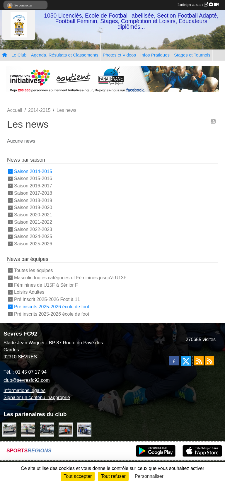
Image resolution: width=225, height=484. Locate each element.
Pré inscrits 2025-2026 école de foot (51, 306)
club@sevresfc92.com (27, 380)
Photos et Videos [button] (119, 54)
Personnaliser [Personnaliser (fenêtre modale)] (149, 476)
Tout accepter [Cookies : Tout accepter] (78, 476)
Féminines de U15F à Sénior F (46, 284)
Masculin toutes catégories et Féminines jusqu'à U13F (70, 277)
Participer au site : (198, 5)
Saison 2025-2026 (33, 243)
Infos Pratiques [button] (155, 54)
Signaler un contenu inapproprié (37, 397)
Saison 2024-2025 (33, 236)
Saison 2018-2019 (33, 200)
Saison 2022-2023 (33, 229)
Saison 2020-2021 (33, 214)
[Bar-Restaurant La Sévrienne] (9, 429)
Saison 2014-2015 (33, 171)
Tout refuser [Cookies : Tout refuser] (113, 476)
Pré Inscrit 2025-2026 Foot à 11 (47, 299)
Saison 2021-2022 (33, 222)
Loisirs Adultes (29, 292)
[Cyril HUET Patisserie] (84, 429)
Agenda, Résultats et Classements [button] (64, 54)
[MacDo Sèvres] (66, 429)
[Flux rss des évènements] (209, 360)
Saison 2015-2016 (33, 178)
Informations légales (24, 390)
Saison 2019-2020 (33, 207)
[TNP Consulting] (28, 429)
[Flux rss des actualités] (199, 360)
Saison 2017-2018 (33, 193)
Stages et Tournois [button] (192, 54)
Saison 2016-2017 (33, 185)
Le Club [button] (19, 54)
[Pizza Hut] (47, 429)
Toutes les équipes (33, 270)
